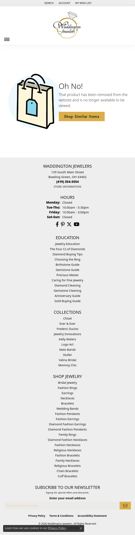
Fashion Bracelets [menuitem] (67, 455)
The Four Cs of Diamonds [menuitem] (67, 249)
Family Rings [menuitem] (67, 435)
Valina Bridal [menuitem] (67, 360)
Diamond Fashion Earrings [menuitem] (67, 424)
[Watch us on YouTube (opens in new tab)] (76, 224)
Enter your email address (67, 498)
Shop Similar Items (81, 116)
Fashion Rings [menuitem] (67, 388)
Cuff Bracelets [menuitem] (67, 476)
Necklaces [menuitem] (67, 398)
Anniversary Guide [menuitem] (67, 296)
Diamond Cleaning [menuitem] (67, 285)
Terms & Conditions (61, 516)
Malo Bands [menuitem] (67, 350)
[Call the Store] (67, 182)
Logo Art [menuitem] (67, 344)
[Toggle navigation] (7, 38)
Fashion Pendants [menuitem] (67, 414)
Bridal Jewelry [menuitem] (67, 383)
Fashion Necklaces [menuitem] (67, 445)
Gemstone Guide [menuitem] (67, 270)
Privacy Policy (36, 516)
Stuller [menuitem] (67, 355)
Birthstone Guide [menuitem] (68, 265)
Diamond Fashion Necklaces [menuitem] (67, 440)
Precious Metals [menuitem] (67, 275)
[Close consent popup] (81, 528)
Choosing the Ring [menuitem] (67, 259)
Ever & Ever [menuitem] (68, 324)
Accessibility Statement (92, 516)
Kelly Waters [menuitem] (67, 339)
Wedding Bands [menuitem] (67, 409)
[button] (48, 3)
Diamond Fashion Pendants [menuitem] (67, 429)
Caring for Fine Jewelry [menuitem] (67, 280)
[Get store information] (67, 186)
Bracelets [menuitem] (67, 403)
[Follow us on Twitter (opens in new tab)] (69, 224)
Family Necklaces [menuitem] (68, 460)
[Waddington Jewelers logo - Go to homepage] (67, 25)
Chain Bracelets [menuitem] (67, 471)
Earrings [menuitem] (67, 393)
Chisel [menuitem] (67, 318)
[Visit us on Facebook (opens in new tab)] (57, 224)
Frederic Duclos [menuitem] (67, 329)
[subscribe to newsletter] (125, 505)
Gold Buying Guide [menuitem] (67, 301)
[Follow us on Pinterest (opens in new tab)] (63, 224)
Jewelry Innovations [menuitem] (67, 334)
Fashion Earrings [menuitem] (67, 419)
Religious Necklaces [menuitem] (67, 450)
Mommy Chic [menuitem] (67, 365)
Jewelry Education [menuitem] (67, 244)
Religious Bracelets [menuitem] (67, 466)
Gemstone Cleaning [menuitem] (67, 291)
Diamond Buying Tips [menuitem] (67, 254)
